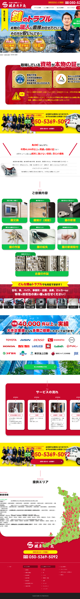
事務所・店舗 (46, 578)
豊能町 (26, 515)
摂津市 (25, 512)
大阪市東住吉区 (3, 506)
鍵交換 (26, 569)
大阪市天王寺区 (41, 503)
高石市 (18, 513)
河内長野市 (18, 515)
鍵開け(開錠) (28, 572)
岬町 (46, 515)
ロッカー (45, 583)
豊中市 (9, 512)
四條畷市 (50, 512)
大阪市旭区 (30, 505)
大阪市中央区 (50, 506)
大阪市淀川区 (16, 506)
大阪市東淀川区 (10, 505)
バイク (44, 575)
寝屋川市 (37, 512)
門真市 (46, 512)
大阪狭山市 (12, 515)
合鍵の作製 (27, 586)
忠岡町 (34, 515)
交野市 (33, 512)
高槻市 (17, 512)
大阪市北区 (43, 506)
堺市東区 (11, 510)
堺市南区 (21, 510)
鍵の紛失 (27, 580)
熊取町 (38, 515)
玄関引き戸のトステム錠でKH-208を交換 (20, 523)
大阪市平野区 (37, 506)
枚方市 (29, 512)
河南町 (53, 515)
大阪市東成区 (17, 505)
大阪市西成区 (10, 506)
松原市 (48, 513)
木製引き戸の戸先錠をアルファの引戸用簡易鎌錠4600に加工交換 (25, 519)
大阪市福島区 (9, 503)
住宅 (44, 569)
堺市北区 (26, 510)
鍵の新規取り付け (29, 583)
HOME (1, 54)
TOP (10, 566)
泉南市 (40, 513)
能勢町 (22, 515)
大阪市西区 (22, 503)
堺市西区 (16, 510)
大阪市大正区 (34, 503)
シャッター (45, 588)
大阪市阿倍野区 (44, 505)
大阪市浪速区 (48, 503)
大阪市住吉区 (50, 505)
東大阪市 (2, 513)
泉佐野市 (36, 513)
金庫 (44, 580)
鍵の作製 (27, 578)
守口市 (42, 512)
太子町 (49, 515)
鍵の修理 (27, 575)
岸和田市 (27, 513)
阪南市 (44, 513)
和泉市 (14, 513)
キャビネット (46, 586)
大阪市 (1, 501)
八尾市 (6, 513)
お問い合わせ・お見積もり (66, 572)
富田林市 (6, 515)
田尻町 (42, 515)
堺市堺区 (2, 510)
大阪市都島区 (2, 503)
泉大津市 (22, 513)
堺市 (1, 508)
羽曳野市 (53, 513)
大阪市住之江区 (30, 506)
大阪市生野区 (24, 505)
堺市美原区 (31, 510)
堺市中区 (6, 510)
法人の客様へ (63, 566)
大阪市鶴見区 (23, 506)
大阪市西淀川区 (3, 505)
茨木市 (13, 512)
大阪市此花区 (15, 503)
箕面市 (5, 512)
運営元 (62, 574)
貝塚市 (32, 513)
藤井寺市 (2, 515)
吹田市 (21, 512)
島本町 (30, 515)
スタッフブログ (64, 569)
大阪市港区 (28, 503)
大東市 (55, 512)
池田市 (1, 512)
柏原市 (10, 513)
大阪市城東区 (36, 505)
